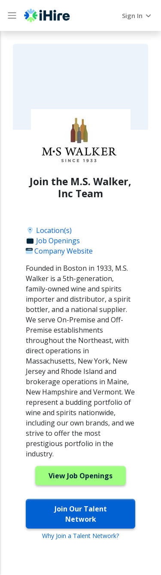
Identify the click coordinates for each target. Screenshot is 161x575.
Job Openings (53, 240)
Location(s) (49, 230)
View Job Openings (80, 475)
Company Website (59, 251)
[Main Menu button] (12, 15)
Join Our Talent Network (81, 514)
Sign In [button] (137, 15)
